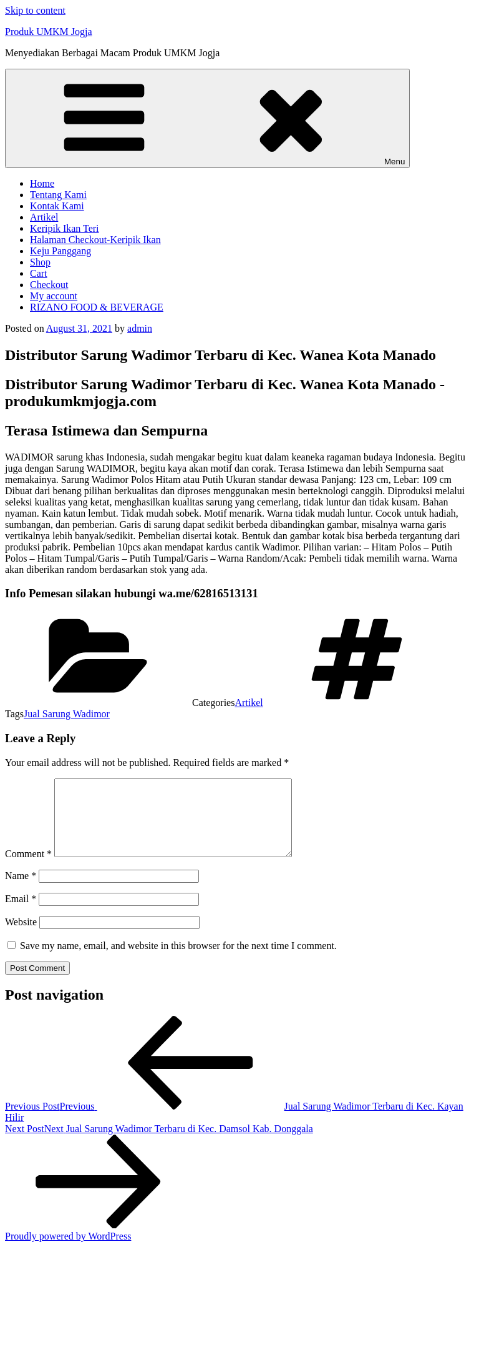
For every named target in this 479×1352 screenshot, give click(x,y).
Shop (40, 262)
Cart (38, 273)
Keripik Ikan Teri (64, 228)
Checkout (49, 284)
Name (20, 890)
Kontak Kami (57, 206)
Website (21, 937)
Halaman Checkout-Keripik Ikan (95, 239)
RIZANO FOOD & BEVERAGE (96, 307)
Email (20, 913)
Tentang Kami (58, 194)
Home (42, 183)
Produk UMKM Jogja (48, 31)
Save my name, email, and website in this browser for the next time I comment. (178, 960)
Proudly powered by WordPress (68, 1251)
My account (53, 296)
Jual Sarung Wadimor (67, 713)
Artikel (44, 217)
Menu (207, 118)
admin (139, 328)
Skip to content (35, 10)
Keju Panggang (60, 251)
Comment (28, 868)
